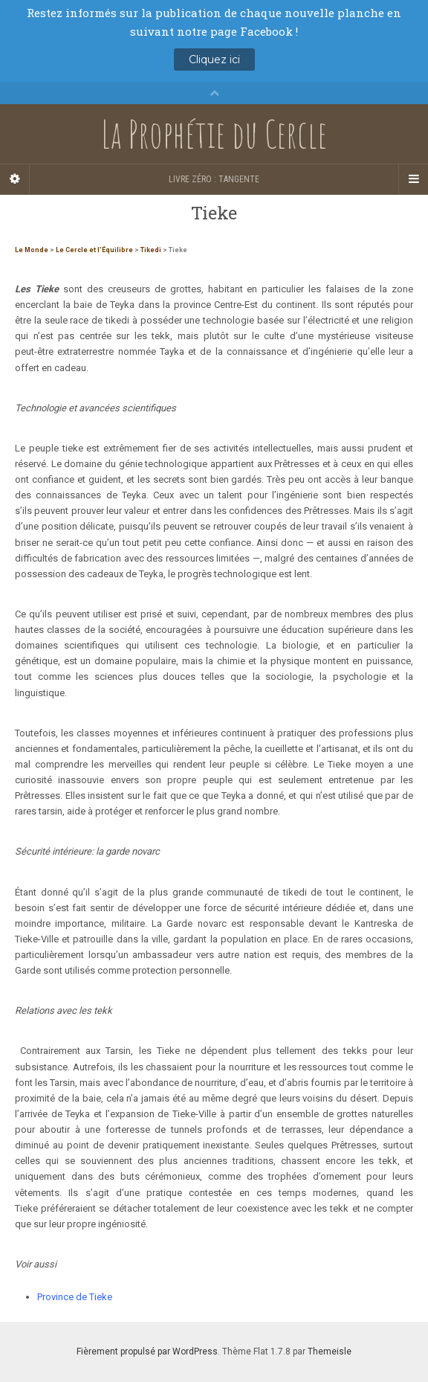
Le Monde (31, 250)
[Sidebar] (15, 179)
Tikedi (150, 250)
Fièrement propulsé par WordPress (147, 1351)
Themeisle (329, 1351)
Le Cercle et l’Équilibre (94, 250)
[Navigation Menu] (413, 179)
